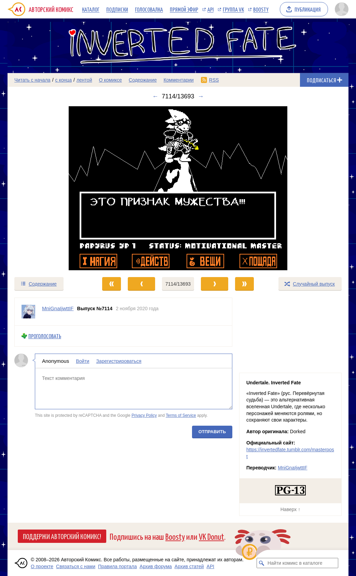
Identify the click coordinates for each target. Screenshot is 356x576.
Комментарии (179, 80)
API (210, 9)
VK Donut (211, 536)
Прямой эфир (184, 9)
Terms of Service (181, 415)
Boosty (261, 9)
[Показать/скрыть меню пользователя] (340, 9)
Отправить (212, 431)
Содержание (143, 80)
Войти (82, 361)
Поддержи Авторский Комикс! (62, 536)
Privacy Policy (144, 415)
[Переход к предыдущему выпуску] (50, 188)
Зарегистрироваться (118, 361)
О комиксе (110, 80)
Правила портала (117, 566)
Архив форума (156, 566)
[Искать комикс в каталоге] (261, 563)
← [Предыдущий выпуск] (155, 96)
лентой (84, 80)
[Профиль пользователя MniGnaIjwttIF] (28, 311)
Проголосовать (44, 336)
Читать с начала (32, 80)
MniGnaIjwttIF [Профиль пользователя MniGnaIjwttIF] (58, 308)
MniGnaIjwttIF (292, 467)
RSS (214, 80)
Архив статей (189, 566)
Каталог (90, 9)
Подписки (117, 9)
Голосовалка (149, 9)
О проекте (42, 566)
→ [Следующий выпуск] (201, 96)
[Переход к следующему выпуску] (178, 188)
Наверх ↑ (290, 509)
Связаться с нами (75, 566)
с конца (63, 80)
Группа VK (233, 9)
